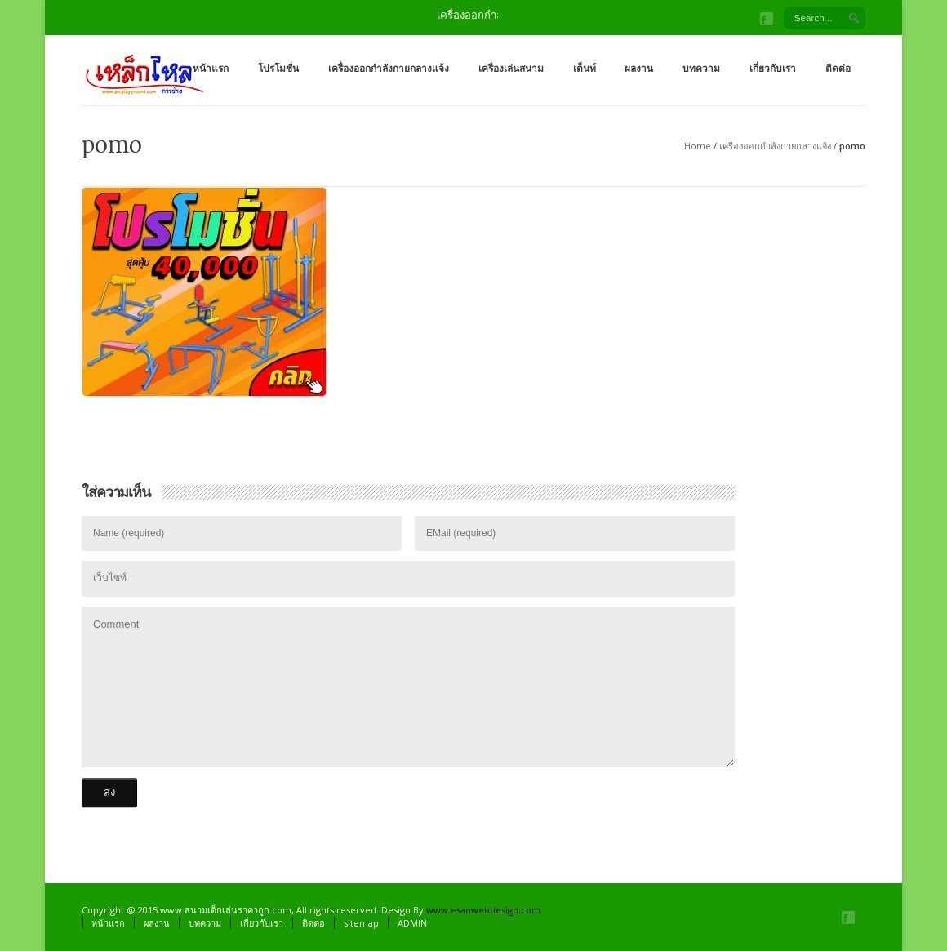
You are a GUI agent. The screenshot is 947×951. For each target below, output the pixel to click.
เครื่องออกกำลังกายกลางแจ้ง (388, 68)
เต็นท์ (584, 68)
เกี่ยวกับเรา (772, 68)
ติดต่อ (838, 68)
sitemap (361, 923)
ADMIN (412, 923)
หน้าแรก (211, 68)
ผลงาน (639, 68)
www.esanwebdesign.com (483, 910)
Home (697, 146)
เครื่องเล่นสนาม (511, 68)
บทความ (701, 68)
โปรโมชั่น (278, 68)
